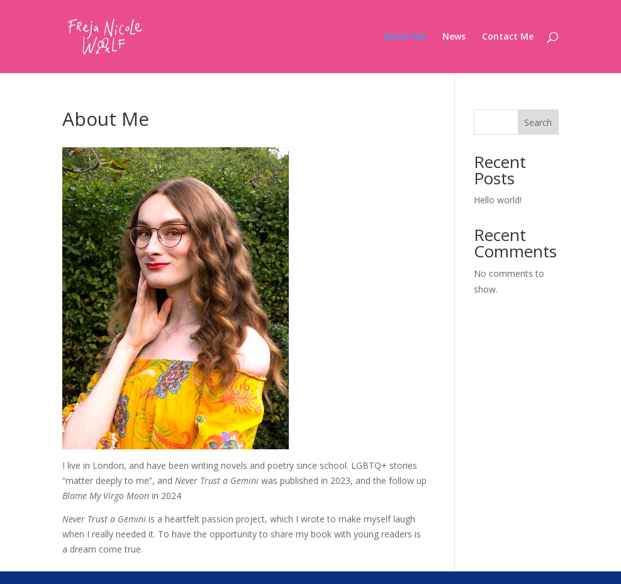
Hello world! (498, 200)
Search (538, 122)
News (454, 37)
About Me (404, 37)
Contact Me (508, 37)
